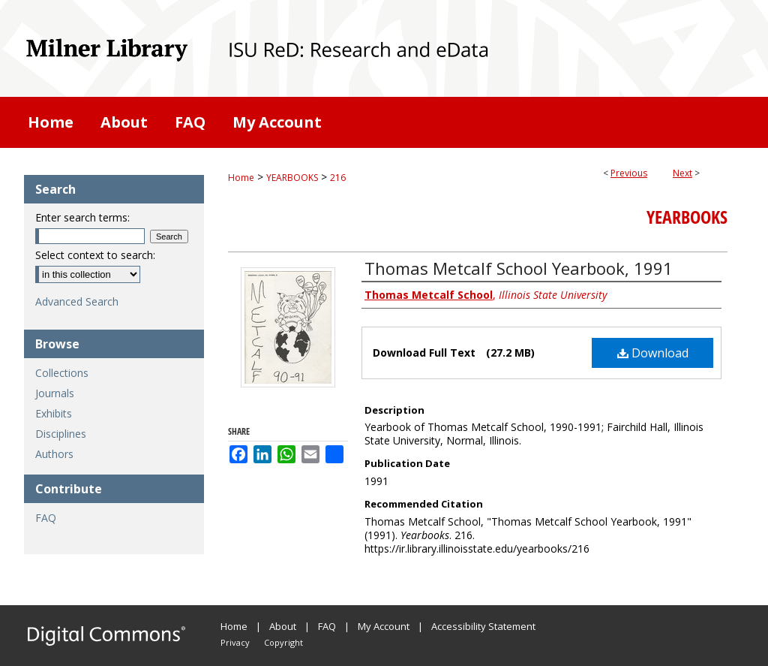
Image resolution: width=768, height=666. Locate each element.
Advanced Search (76, 301)
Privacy (235, 642)
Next (682, 173)
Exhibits (53, 413)
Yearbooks (687, 217)
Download (652, 353)
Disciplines (60, 433)
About (282, 626)
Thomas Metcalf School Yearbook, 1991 (518, 268)
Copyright (283, 642)
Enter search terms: (82, 217)
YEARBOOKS (292, 177)
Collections (61, 373)
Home (241, 177)
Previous (628, 173)
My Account (384, 626)
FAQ (45, 518)
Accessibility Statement (483, 626)
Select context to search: (95, 255)
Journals (54, 393)
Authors (54, 454)
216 (338, 177)
